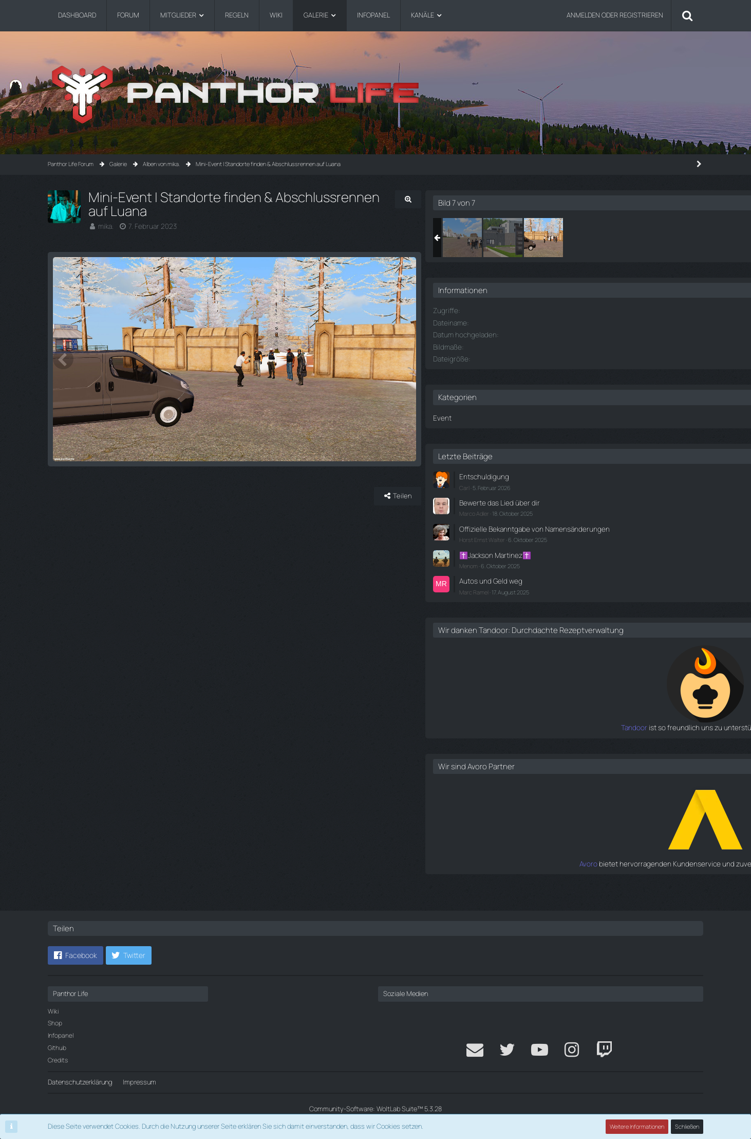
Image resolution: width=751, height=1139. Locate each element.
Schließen (687, 1126)
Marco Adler (577, 510)
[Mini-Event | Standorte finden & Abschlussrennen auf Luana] (565, 237)
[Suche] (687, 15)
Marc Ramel (577, 594)
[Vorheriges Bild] (63, 375)
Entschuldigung (585, 474)
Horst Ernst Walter (585, 544)
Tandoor (549, 739)
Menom (571, 569)
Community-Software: (375, 1108)
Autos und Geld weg (591, 584)
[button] (75, 955)
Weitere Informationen (637, 1126)
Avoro (554, 874)
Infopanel (60, 1035)
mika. (106, 211)
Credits (58, 1060)
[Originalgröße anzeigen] (494, 199)
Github (57, 1047)
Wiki (53, 1011)
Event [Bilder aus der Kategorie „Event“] (544, 416)
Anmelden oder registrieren (615, 15)
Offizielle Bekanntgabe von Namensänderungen (601, 529)
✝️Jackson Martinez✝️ (596, 559)
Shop (55, 1023)
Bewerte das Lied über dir (599, 499)
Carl (567, 485)
